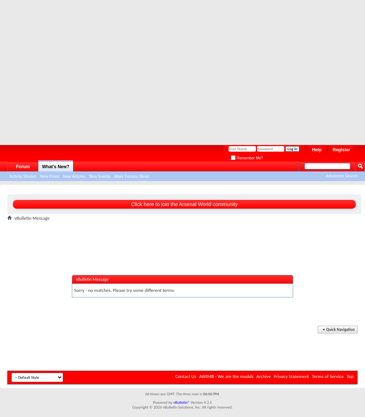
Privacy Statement (291, 376)
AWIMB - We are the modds (226, 376)
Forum (22, 166)
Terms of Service (328, 376)
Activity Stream (22, 176)
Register (341, 149)
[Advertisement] (69, 69)
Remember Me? (247, 158)
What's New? (55, 166)
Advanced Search (342, 176)
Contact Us (185, 376)
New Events (100, 176)
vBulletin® (181, 402)
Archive (263, 376)
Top (350, 376)
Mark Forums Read (131, 176)
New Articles (74, 176)
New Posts (49, 176)
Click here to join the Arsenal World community (184, 204)
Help (316, 149)
